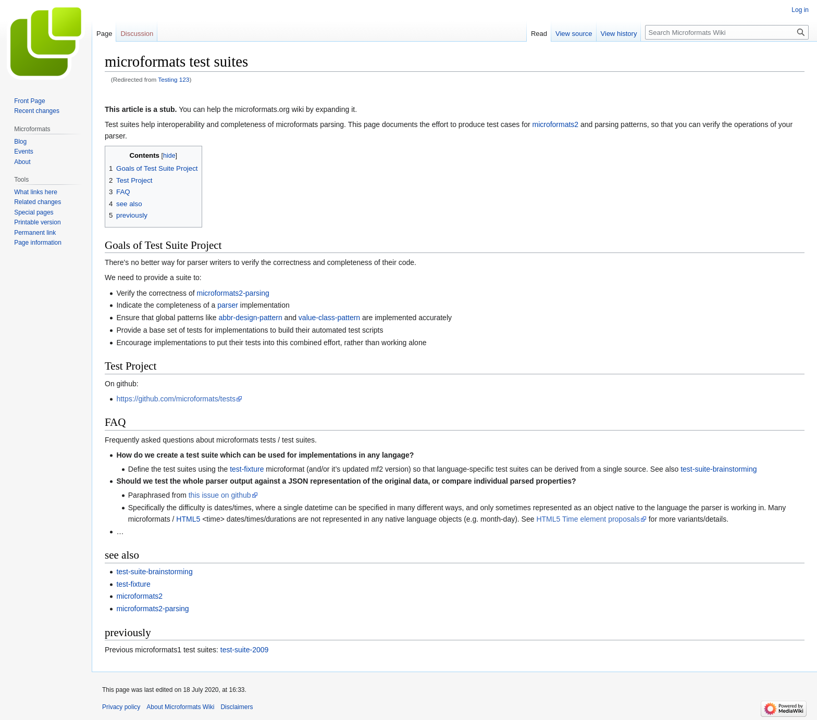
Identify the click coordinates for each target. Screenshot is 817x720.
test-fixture (247, 469)
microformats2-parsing (232, 293)
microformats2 (555, 124)
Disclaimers (236, 707)
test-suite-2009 (244, 650)
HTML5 (188, 519)
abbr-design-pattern (250, 317)
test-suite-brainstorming (718, 469)
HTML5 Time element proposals (587, 519)
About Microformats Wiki (180, 707)
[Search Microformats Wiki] (727, 32)
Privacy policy (121, 707)
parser (227, 305)
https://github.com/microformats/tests (176, 399)
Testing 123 (173, 79)
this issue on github (220, 495)
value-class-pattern (329, 317)
